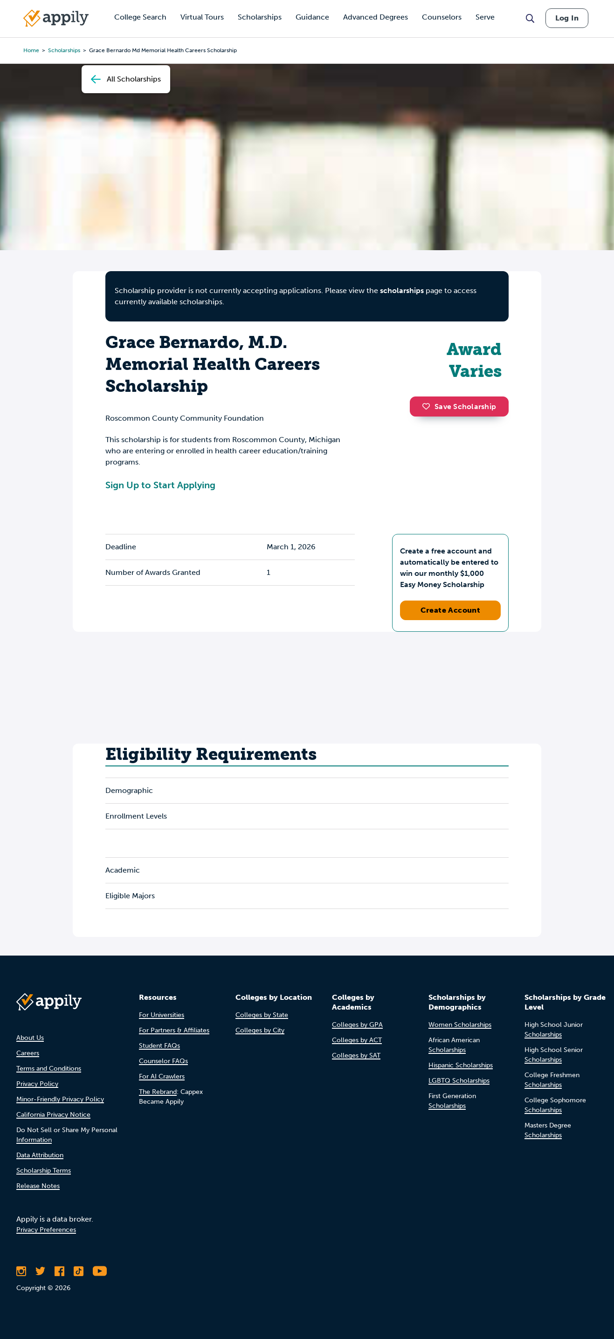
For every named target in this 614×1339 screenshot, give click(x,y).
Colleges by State (261, 1015)
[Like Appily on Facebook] (59, 1271)
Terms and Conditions (48, 1069)
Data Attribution (39, 1155)
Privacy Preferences (46, 1230)
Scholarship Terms (43, 1171)
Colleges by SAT (356, 1055)
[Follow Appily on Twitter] (40, 1271)
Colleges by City (259, 1030)
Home (31, 50)
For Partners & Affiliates (174, 1030)
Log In (567, 18)
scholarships (402, 290)
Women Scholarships (459, 1025)
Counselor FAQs (163, 1061)
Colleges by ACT (357, 1040)
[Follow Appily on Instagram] (21, 1271)
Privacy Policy (37, 1084)
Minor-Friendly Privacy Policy (60, 1099)
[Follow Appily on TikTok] (78, 1271)
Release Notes (38, 1186)
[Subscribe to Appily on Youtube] (100, 1271)
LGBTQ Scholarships (459, 1081)
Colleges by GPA (357, 1025)
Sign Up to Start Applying (160, 485)
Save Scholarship (459, 406)
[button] (428, 406)
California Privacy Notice (53, 1115)
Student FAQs (159, 1046)
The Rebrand (158, 1092)
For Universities (161, 1015)
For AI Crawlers (162, 1076)
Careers (27, 1053)
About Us (30, 1038)
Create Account (451, 610)
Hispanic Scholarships (460, 1065)
